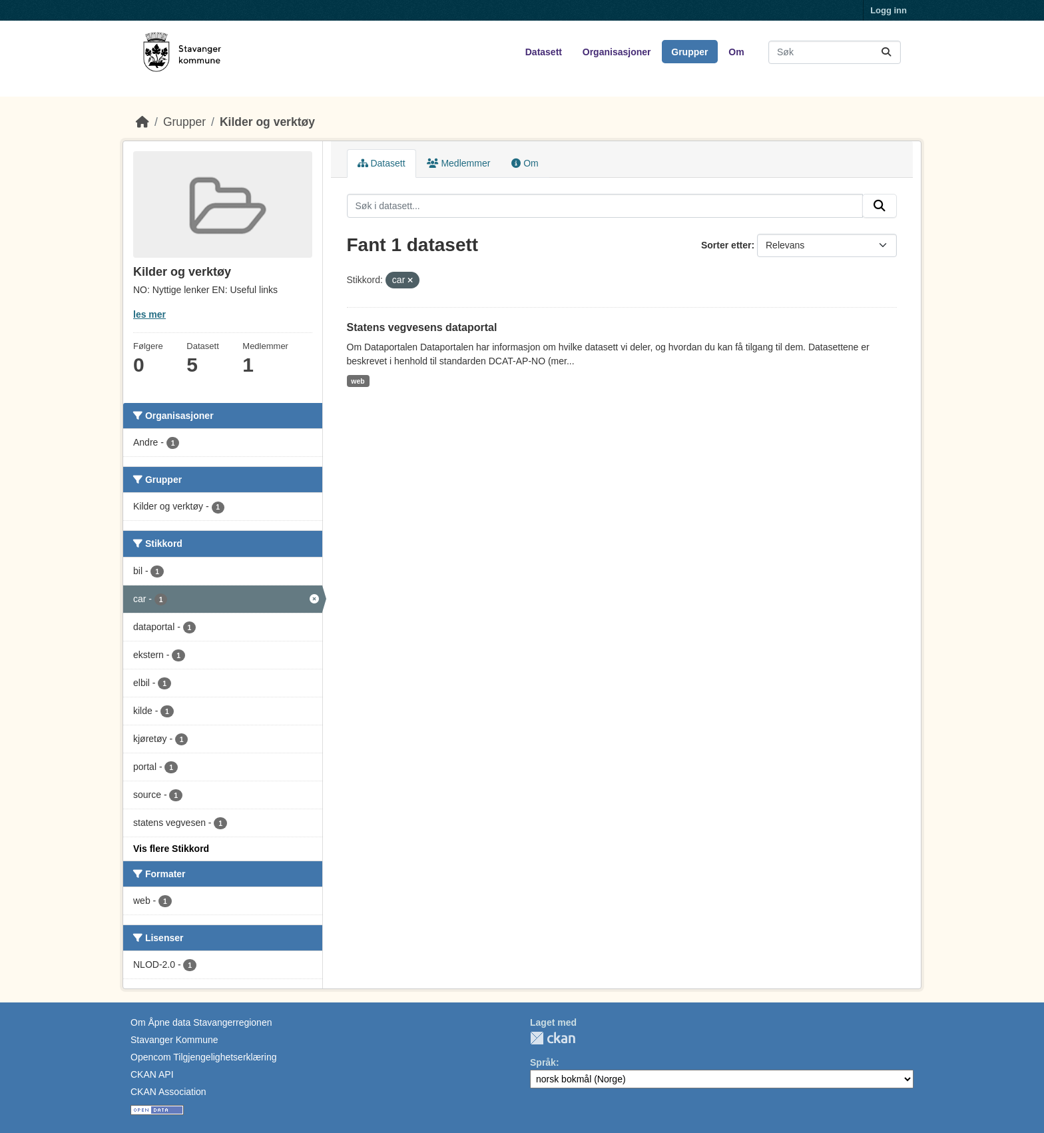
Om (736, 52)
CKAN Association (168, 1091)
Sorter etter (726, 245)
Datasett (543, 52)
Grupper (689, 52)
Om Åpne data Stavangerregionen (201, 1022)
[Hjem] (142, 122)
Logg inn (888, 10)
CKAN (552, 1038)
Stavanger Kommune (174, 1039)
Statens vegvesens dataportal (422, 327)
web (357, 381)
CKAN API (152, 1074)
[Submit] (886, 52)
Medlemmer (459, 163)
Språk (543, 1062)
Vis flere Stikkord (171, 848)
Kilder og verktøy (267, 122)
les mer (149, 314)
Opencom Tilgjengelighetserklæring (203, 1057)
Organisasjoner (617, 52)
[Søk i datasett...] (834, 52)
